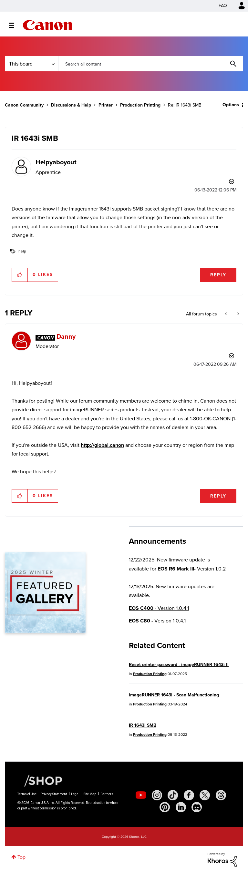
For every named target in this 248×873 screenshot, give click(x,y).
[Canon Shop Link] (40, 780)
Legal (75, 794)
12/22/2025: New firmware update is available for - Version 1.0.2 (177, 564)
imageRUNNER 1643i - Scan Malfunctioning (174, 695)
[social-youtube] (141, 795)
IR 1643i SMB (142, 725)
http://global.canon (102, 445)
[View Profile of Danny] (66, 336)
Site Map (90, 794)
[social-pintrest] (165, 807)
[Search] (150, 63)
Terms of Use (26, 794)
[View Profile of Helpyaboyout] (56, 162)
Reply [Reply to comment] (218, 496)
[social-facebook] (189, 795)
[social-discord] (196, 807)
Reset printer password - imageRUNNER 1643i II (179, 664)
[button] (20, 274)
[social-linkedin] (181, 807)
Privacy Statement (54, 794)
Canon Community (47, 25)
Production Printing (140, 105)
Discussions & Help (71, 105)
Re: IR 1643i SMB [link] (185, 105)
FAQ (223, 5)
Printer (105, 105)
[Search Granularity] (31, 63)
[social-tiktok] (173, 795)
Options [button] (230, 104)
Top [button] (21, 857)
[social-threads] (221, 795)
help (22, 251)
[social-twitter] (205, 795)
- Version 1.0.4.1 (159, 608)
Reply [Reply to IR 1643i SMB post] (218, 275)
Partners (106, 794)
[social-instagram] (157, 795)
